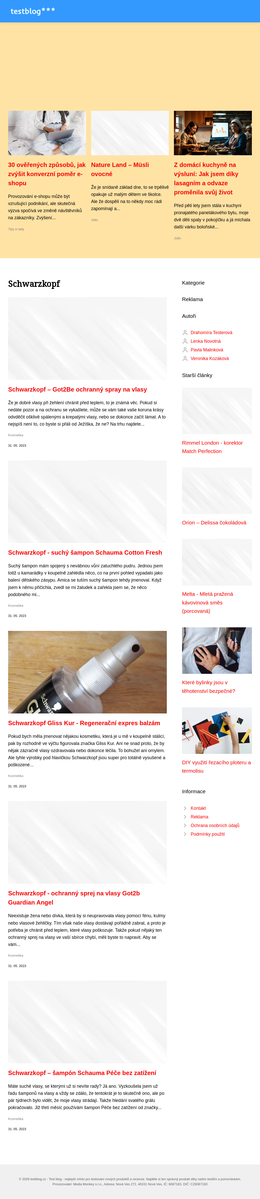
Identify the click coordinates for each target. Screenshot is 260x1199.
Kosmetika (15, 435)
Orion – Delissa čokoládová (214, 522)
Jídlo (94, 220)
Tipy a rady (16, 229)
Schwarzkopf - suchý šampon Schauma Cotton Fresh (85, 552)
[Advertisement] (130, 72)
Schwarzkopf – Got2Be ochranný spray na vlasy (77, 389)
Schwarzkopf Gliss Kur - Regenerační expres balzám (84, 723)
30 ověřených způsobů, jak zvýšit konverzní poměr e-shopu (47, 173)
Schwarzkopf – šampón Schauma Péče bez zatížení (82, 1072)
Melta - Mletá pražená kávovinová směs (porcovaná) (207, 602)
